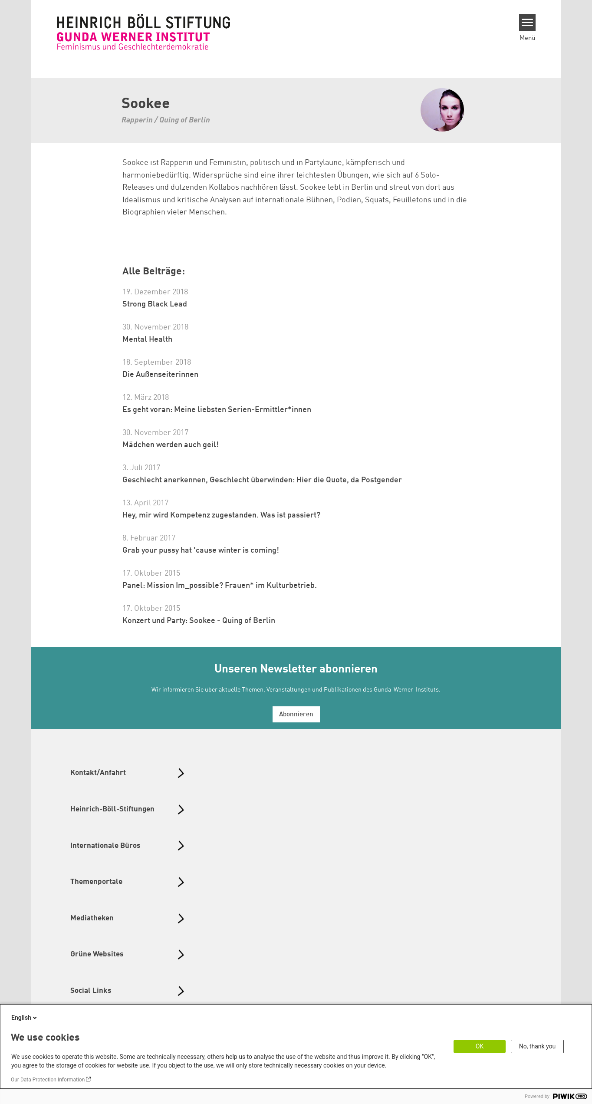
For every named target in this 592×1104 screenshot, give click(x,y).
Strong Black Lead (154, 304)
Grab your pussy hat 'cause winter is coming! (200, 550)
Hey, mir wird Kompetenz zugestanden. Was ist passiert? (221, 515)
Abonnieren (296, 715)
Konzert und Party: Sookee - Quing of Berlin (198, 621)
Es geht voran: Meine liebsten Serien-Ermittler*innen (216, 410)
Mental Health (147, 339)
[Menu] (527, 22)
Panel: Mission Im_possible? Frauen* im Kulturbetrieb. (219, 586)
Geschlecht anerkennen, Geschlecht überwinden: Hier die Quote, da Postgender (262, 480)
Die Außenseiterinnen (160, 375)
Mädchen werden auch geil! (170, 445)
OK (479, 1046)
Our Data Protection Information (48, 1080)
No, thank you (537, 1046)
